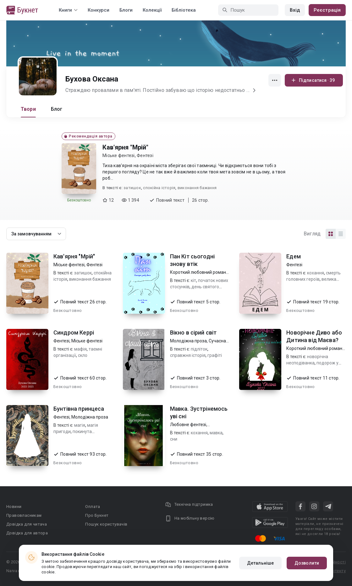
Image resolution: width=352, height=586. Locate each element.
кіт (193, 280)
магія (79, 425)
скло (82, 355)
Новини (13, 506)
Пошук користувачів (106, 524)
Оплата (92, 506)
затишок (132, 187)
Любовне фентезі (188, 424)
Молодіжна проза (188, 340)
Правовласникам (24, 515)
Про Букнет (96, 515)
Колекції (152, 10)
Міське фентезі (118, 155)
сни (173, 439)
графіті (214, 355)
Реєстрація (327, 10)
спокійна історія (159, 187)
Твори (28, 109)
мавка (216, 432)
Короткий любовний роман (198, 272)
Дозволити (306, 563)
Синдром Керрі (73, 332)
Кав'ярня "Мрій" (125, 147)
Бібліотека (184, 10)
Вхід (295, 10)
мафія (80, 349)
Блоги (126, 10)
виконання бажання (197, 187)
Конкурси (98, 10)
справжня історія (188, 355)
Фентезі (145, 155)
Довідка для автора (27, 533)
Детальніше (260, 563)
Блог (57, 109)
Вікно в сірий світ (193, 332)
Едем (293, 256)
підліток (199, 349)
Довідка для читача (26, 524)
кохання (315, 272)
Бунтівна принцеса (78, 408)
